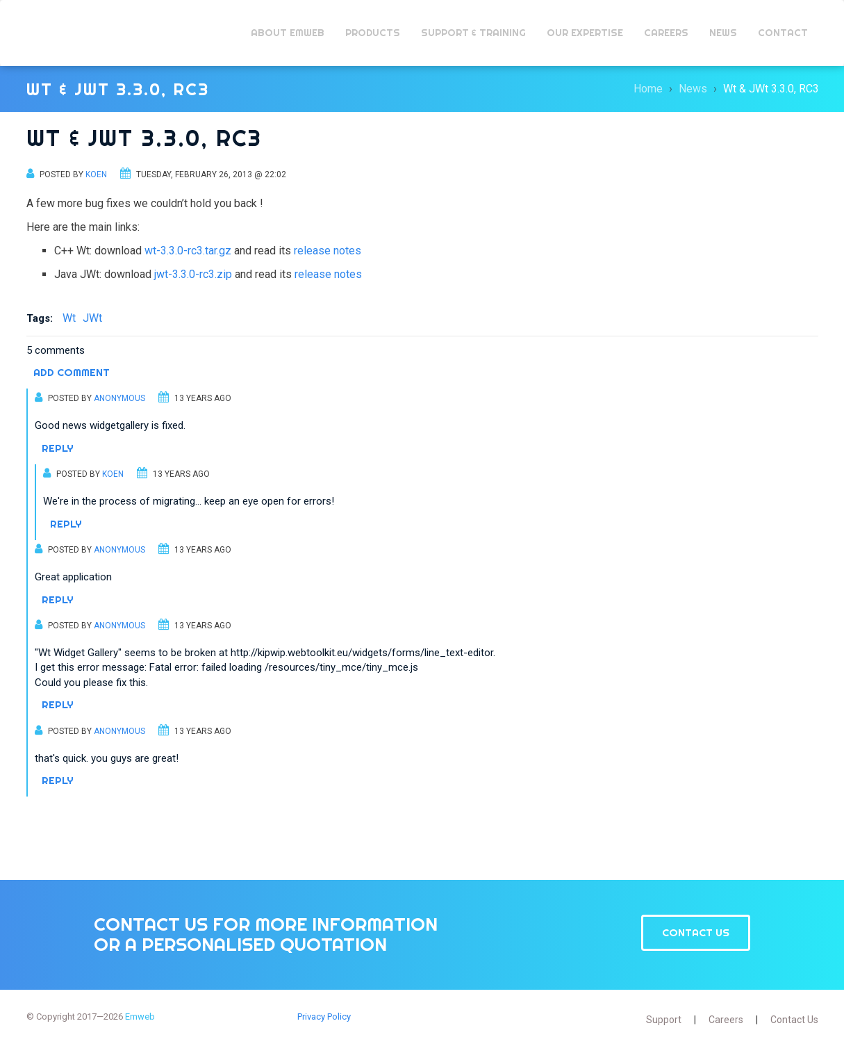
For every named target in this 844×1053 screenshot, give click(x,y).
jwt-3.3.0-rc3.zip (193, 274)
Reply (58, 448)
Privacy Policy (324, 1016)
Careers (726, 1019)
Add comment (71, 372)
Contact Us (695, 932)
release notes (327, 250)
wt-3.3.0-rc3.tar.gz (187, 250)
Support (663, 1019)
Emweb (67, 33)
